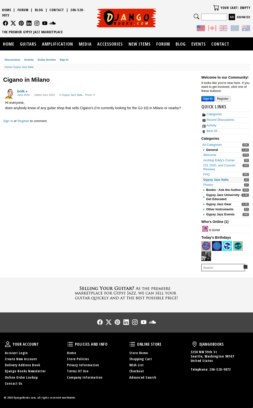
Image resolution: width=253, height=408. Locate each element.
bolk (21, 91)
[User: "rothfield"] (227, 246)
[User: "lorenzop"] (205, 229)
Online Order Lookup (21, 377)
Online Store (132, 344)
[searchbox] (223, 267)
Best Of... (211, 131)
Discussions (12, 59)
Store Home (138, 353)
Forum (23, 10)
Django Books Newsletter (25, 371)
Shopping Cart (140, 359)
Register (23, 121)
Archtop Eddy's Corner (219, 160)
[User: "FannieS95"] (206, 246)
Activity (29, 59)
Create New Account (21, 359)
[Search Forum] (245, 267)
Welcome (209, 155)
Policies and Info (70, 344)
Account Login (16, 353)
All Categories (212, 145)
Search (196, 16)
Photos (208, 185)
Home (6, 10)
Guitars (28, 44)
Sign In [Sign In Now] (208, 98)
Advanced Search (142, 377)
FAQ (206, 174)
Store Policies (78, 359)
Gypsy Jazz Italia (216, 179)
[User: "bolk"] (10, 94)
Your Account (8, 344)
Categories (212, 114)
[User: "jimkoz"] (206, 256)
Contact (56, 10)
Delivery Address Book (22, 365)
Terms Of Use (77, 371)
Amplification (57, 44)
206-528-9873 (220, 369)
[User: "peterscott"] (238, 246)
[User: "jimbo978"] (217, 246)
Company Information (85, 377)
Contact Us (13, 383)
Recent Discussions (218, 120)
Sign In (64, 59)
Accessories (110, 44)
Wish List (136, 365)
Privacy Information (83, 365)
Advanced (243, 17)
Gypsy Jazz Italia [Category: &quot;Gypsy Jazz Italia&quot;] (72, 94)
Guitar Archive (47, 59)
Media (85, 44)
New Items (140, 44)
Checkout (136, 371)
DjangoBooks (194, 344)
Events (198, 44)
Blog (39, 10)
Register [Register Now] (223, 98)
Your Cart (216, 8)
